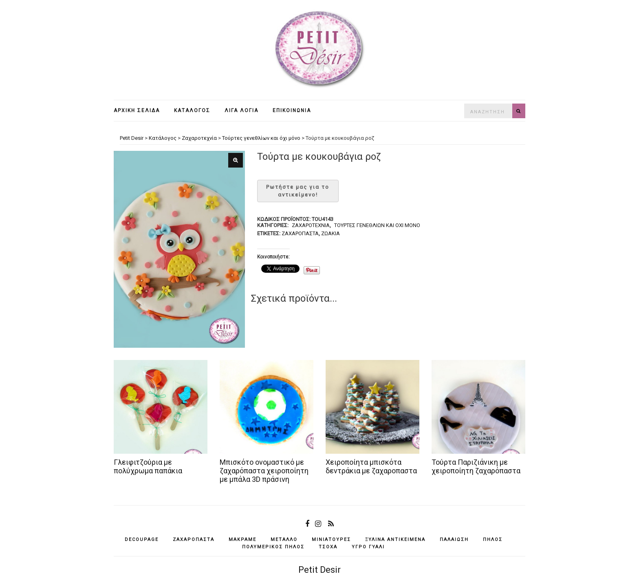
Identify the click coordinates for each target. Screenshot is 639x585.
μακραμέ (242, 539)
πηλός (492, 539)
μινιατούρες (331, 539)
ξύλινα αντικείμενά (395, 539)
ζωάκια (330, 233)
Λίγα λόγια (241, 110)
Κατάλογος (192, 110)
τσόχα (328, 547)
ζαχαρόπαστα (300, 233)
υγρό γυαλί (368, 547)
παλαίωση (454, 539)
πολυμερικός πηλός (273, 547)
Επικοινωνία (292, 110)
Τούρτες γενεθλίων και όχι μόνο (377, 225)
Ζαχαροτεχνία (311, 225)
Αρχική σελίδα (137, 110)
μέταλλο (284, 539)
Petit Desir (319, 570)
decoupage (142, 539)
